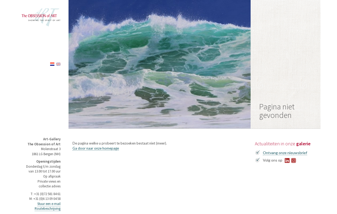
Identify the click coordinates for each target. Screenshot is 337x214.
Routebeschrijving (48, 208)
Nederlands (52, 64)
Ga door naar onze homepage (96, 148)
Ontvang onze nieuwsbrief (285, 152)
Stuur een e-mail (49, 203)
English (58, 64)
